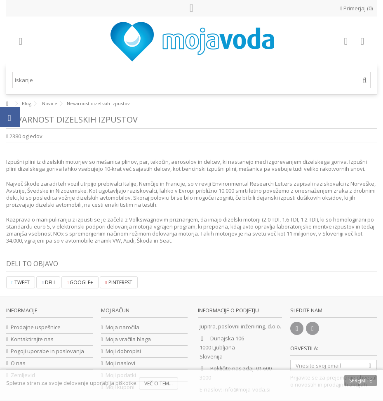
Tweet (21, 282)
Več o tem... (158, 383)
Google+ (80, 282)
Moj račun (115, 310)
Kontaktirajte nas (32, 339)
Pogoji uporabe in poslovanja (47, 351)
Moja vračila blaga (128, 339)
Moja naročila (122, 327)
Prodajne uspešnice (36, 327)
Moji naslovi (120, 363)
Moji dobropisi (123, 351)
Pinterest (118, 282)
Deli (48, 282)
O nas (18, 363)
